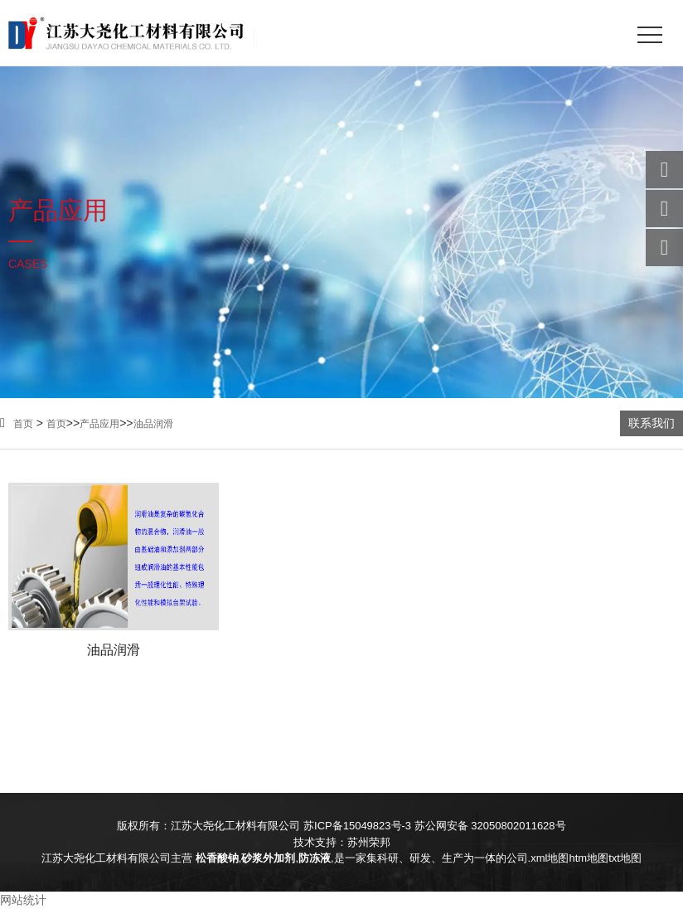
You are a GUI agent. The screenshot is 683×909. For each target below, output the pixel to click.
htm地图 (588, 858)
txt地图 (625, 858)
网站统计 (23, 900)
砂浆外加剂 (268, 858)
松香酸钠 (217, 858)
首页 (16, 424)
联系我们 (651, 423)
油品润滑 (153, 424)
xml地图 (549, 858)
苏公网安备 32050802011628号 (490, 825)
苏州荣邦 (368, 842)
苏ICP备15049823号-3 (357, 825)
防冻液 (314, 858)
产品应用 (99, 424)
